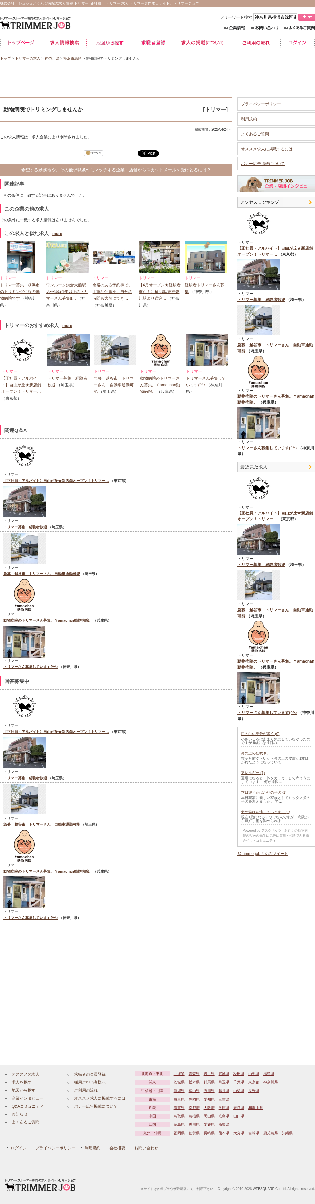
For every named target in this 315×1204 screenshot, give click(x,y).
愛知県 (209, 1099)
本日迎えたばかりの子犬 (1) (264, 792)
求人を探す (21, 1082)
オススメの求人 (25, 1074)
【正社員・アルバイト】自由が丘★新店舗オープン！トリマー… (21, 385)
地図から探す (110, 43)
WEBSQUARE (263, 1189)
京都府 (194, 1108)
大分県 (238, 1133)
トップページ (21, 43)
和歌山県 (255, 1108)
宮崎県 (253, 1133)
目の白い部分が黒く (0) (260, 734)
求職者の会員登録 (90, 1074)
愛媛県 (209, 1124)
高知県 (224, 1124)
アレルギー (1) (253, 773)
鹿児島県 (270, 1133)
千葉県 (238, 1082)
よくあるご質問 (299, 27)
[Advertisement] (157, 79)
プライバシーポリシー (261, 104)
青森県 (194, 1074)
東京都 (253, 1082)
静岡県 (194, 1099)
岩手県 (209, 1074)
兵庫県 (224, 1108)
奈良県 (238, 1108)
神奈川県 (52, 58)
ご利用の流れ (256, 43)
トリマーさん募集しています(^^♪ (30, 667)
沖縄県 (287, 1133)
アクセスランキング (276, 202)
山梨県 (238, 1091)
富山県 (194, 1091)
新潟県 (179, 1091)
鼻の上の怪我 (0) (255, 753)
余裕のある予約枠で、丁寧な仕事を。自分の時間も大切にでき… (112, 292)
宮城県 (224, 1074)
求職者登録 (153, 43)
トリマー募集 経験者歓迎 (25, 527)
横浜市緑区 (72, 58)
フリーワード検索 (259, 17)
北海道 (179, 1074)
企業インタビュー (27, 1098)
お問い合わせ (264, 27)
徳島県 (179, 1124)
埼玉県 (224, 1082)
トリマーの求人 (27, 58)
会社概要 (117, 1148)
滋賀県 (179, 1108)
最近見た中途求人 (276, 467)
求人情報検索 (64, 43)
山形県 (253, 1074)
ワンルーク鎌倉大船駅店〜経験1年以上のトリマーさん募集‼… (67, 292)
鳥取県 (179, 1116)
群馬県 (209, 1082)
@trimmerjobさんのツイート (262, 853)
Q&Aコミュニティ (28, 1106)
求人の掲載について (202, 43)
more (57, 233)
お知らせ (20, 1114)
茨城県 (179, 1082)
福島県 (268, 1074)
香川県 (194, 1124)
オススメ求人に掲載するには (267, 149)
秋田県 (238, 1074)
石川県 (209, 1091)
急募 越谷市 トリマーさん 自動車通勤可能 (114, 385)
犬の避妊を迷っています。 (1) (265, 812)
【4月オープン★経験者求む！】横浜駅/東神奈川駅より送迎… (160, 292)
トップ (5, 58)
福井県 (224, 1091)
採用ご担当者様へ (90, 1082)
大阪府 (209, 1108)
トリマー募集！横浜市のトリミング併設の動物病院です (20, 292)
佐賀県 (194, 1133)
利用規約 (249, 119)
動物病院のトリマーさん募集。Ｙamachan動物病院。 (160, 385)
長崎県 (209, 1133)
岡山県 (209, 1116)
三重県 (224, 1099)
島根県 (194, 1116)
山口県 (238, 1116)
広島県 (224, 1116)
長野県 (253, 1091)
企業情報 (234, 27)
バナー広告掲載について (263, 163)
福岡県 (179, 1133)
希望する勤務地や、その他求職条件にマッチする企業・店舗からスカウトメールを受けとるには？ (116, 169)
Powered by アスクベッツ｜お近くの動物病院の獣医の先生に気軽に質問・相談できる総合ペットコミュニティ (276, 835)
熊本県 (224, 1133)
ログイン (297, 43)
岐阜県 (179, 1099)
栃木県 (194, 1082)
